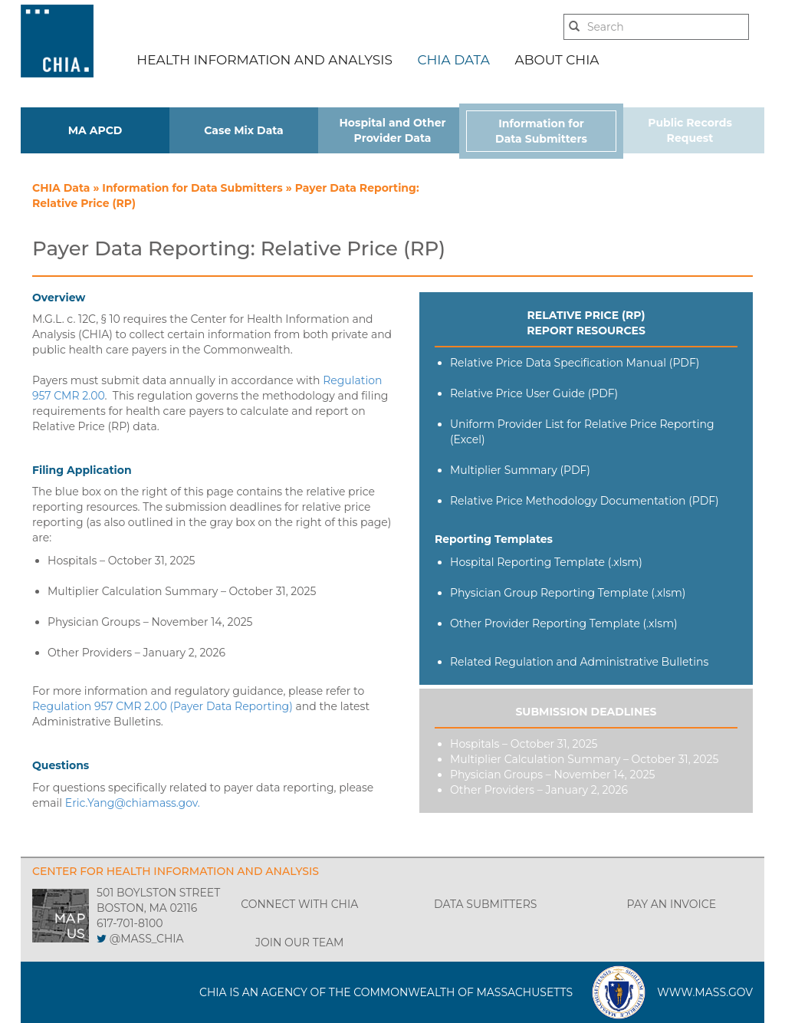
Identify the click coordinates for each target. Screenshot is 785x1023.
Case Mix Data (244, 130)
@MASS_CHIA (147, 939)
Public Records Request (690, 130)
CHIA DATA (453, 59)
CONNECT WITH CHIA (299, 904)
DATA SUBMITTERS (485, 904)
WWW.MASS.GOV (705, 992)
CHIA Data (62, 188)
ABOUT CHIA (557, 59)
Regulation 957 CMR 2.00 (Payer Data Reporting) (162, 706)
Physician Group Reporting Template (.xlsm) (567, 593)
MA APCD (95, 130)
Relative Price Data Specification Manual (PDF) (574, 363)
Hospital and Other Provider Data (392, 130)
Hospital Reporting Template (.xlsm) (546, 562)
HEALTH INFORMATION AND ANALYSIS (264, 59)
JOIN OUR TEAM (299, 942)
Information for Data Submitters (541, 131)
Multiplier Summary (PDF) (520, 470)
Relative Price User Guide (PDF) (534, 393)
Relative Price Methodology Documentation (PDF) (584, 501)
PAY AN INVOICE (671, 904)
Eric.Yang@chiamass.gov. (132, 803)
